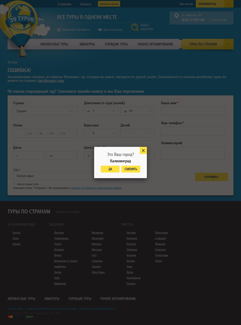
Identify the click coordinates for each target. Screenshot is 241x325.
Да (110, 169)
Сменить (131, 169)
